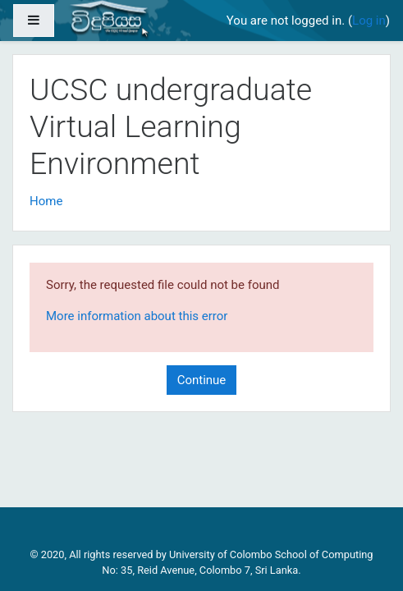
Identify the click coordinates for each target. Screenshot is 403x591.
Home (46, 201)
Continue (202, 380)
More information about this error (136, 316)
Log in (369, 20)
